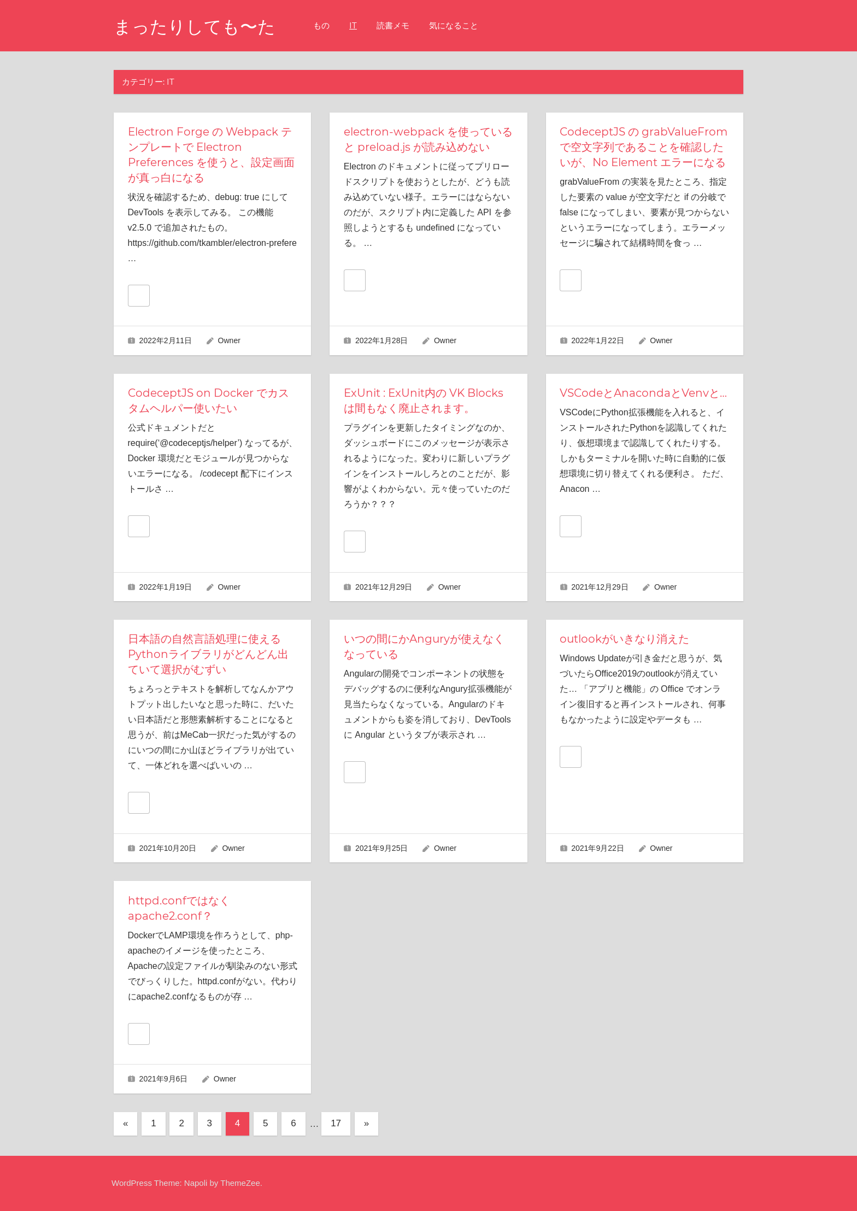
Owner (229, 340)
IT (353, 25)
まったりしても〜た (194, 26)
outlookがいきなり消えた (624, 638)
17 (336, 1123)
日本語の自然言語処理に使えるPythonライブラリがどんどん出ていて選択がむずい (208, 654)
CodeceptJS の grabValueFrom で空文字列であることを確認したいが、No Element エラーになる (643, 147)
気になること (453, 25)
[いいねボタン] (139, 295)
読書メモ (393, 25)
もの (321, 25)
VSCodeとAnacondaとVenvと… (643, 392)
